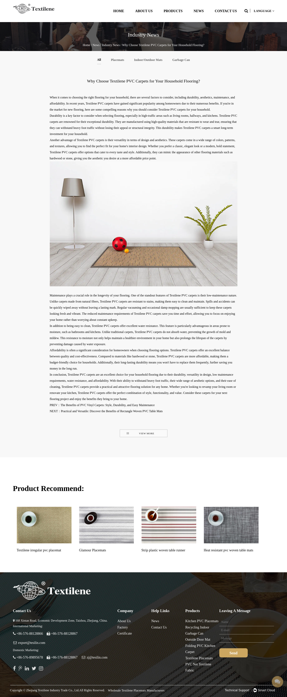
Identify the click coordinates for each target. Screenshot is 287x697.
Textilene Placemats (199, 658)
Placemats (117, 59)
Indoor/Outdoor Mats (148, 59)
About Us (144, 11)
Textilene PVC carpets (99, 103)
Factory (122, 627)
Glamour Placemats (92, 550)
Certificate (124, 633)
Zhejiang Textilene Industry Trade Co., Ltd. (53, 690)
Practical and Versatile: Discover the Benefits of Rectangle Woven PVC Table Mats (112, 411)
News (199, 11)
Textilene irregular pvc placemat (39, 550)
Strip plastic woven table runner (163, 550)
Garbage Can (181, 59)
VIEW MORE (146, 433)
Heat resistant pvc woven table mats (228, 550)
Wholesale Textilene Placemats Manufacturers (136, 690)
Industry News (111, 45)
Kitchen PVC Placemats (202, 621)
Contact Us (226, 11)
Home (118, 11)
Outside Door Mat (197, 639)
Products (173, 11)
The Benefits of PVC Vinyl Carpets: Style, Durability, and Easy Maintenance (107, 405)
